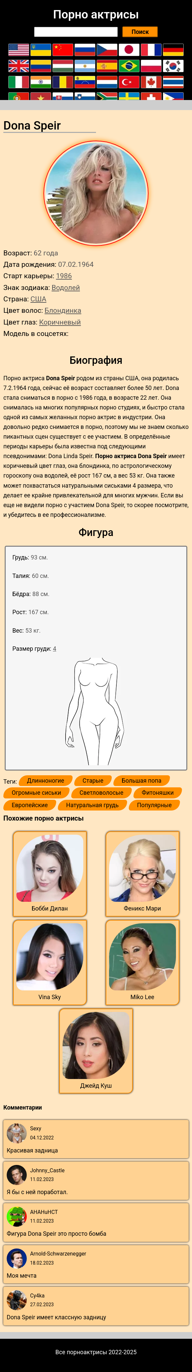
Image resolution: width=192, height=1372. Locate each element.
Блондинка (62, 310)
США (38, 299)
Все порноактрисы (81, 1352)
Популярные (154, 805)
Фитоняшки (158, 792)
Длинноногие (45, 780)
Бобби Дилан (49, 908)
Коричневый (60, 322)
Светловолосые (101, 792)
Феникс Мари (142, 908)
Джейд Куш (96, 1085)
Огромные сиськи (36, 792)
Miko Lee (142, 997)
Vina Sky (49, 997)
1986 (64, 276)
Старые (93, 780)
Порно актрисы (96, 14)
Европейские (30, 805)
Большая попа (141, 780)
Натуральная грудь (92, 805)
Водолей (66, 287)
